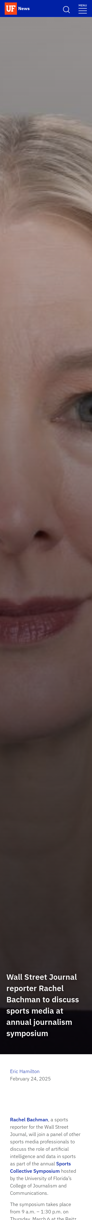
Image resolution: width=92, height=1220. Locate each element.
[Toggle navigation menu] (83, 8)
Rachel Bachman (29, 1119)
